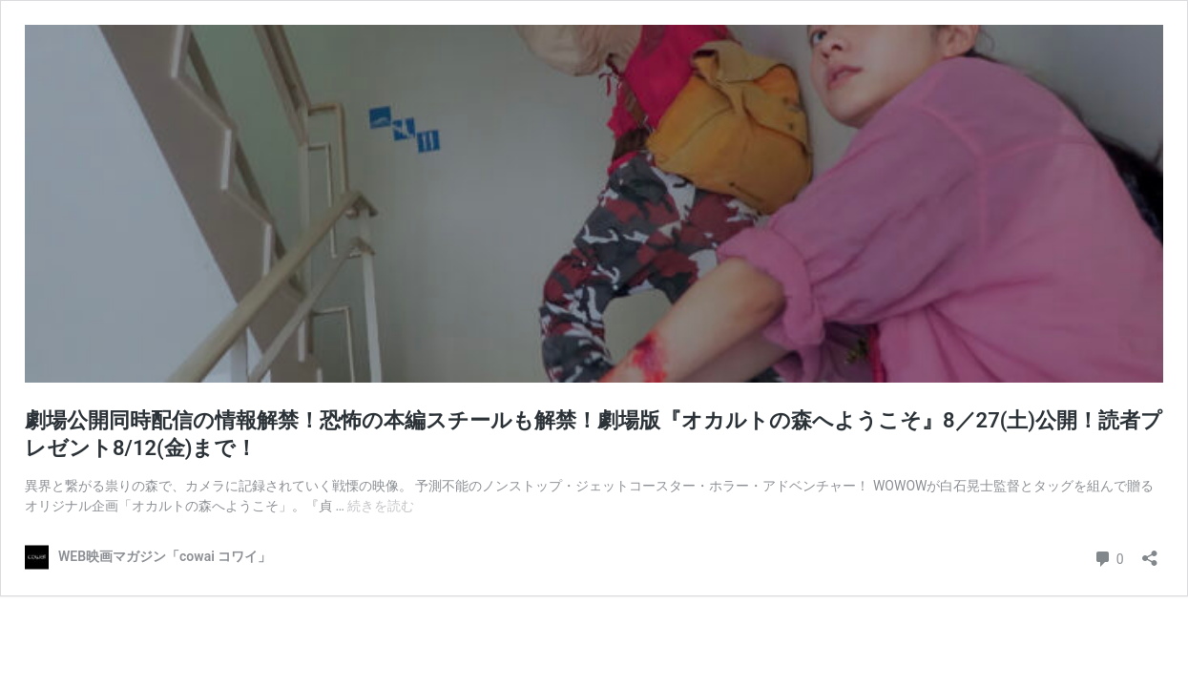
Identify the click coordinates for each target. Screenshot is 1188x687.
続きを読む (380, 505)
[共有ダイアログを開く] (1149, 552)
